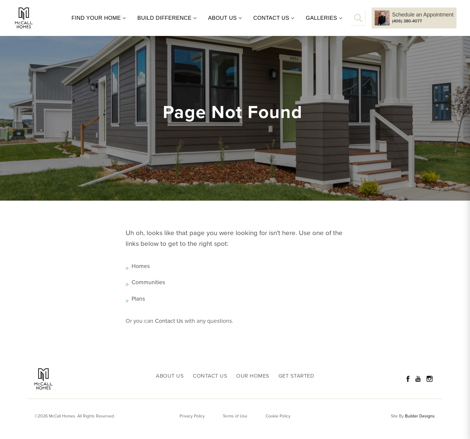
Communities (148, 282)
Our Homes (252, 376)
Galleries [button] (321, 18)
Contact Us (169, 321)
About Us (170, 376)
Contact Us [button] (271, 18)
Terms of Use (235, 416)
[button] (358, 17)
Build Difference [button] (164, 18)
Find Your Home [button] (96, 18)
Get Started (296, 376)
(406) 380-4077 (407, 21)
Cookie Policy (278, 416)
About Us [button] (222, 18)
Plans (138, 298)
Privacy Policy (192, 416)
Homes (141, 266)
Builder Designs (420, 416)
